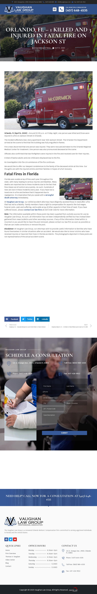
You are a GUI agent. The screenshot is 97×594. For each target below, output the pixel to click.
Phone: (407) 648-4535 (22, 373)
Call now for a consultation (76, 7)
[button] (54, 9)
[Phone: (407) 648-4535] (9, 374)
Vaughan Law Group (15, 202)
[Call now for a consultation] (61, 9)
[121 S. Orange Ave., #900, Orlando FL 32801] (9, 363)
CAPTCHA (45, 426)
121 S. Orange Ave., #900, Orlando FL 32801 (31, 363)
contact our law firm (33, 210)
